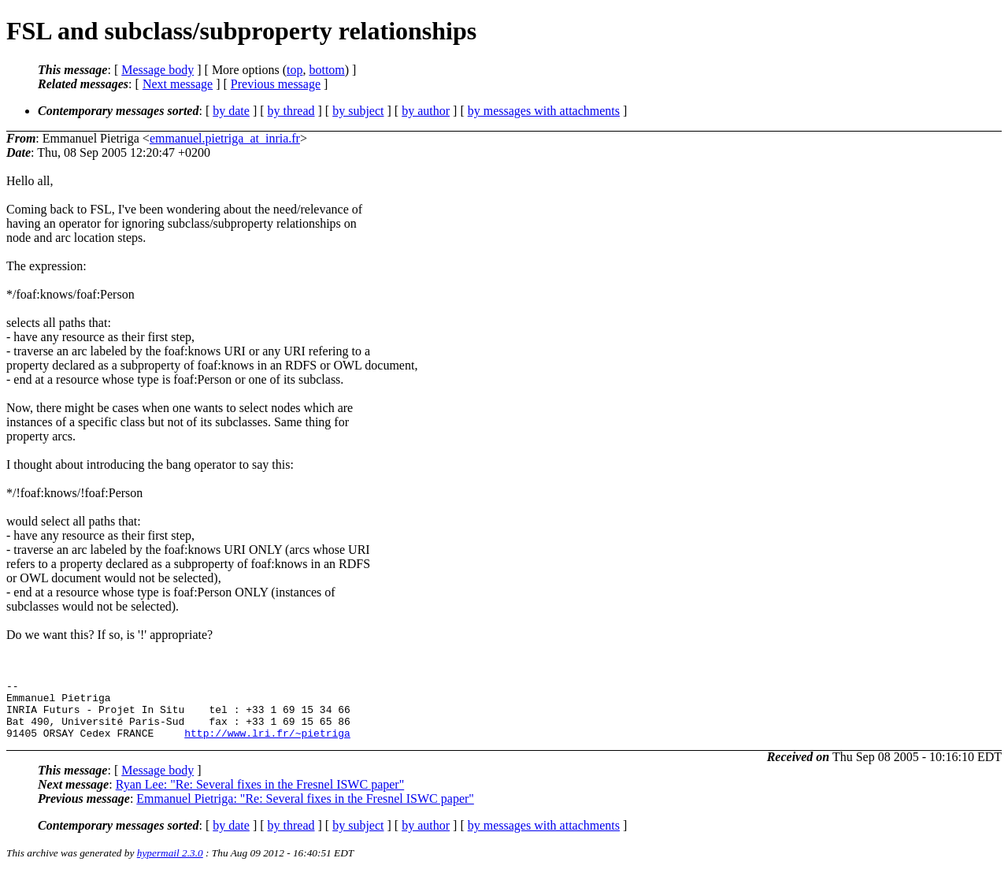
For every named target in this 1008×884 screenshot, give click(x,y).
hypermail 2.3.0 (170, 865)
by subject (358, 110)
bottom (326, 69)
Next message (178, 84)
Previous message (276, 84)
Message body (157, 69)
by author (426, 110)
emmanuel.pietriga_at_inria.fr (225, 138)
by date (231, 110)
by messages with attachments (544, 110)
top (294, 69)
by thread (291, 110)
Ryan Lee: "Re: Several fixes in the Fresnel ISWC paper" (260, 796)
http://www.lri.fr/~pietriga (267, 744)
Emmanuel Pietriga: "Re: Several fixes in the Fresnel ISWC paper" (305, 810)
